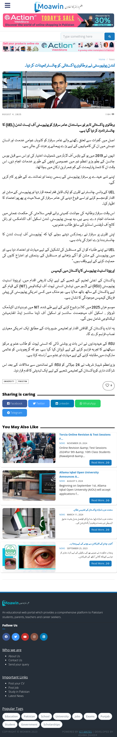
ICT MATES (85, 731)
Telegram (14, 412)
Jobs (77, 716)
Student (10, 724)
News (62, 443)
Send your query (18, 664)
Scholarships (51, 724)
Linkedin (62, 403)
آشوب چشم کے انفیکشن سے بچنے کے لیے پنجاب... (91, 544)
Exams (90, 716)
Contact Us (15, 660)
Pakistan (22, 381)
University (9, 381)
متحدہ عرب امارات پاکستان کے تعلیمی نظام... (93, 510)
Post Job (13, 687)
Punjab (105, 716)
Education (11, 716)
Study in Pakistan (18, 691)
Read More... (100, 462)
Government (29, 724)
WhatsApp (88, 403)
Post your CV (16, 683)
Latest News (16, 696)
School (45, 716)
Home (102, 59)
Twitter (39, 403)
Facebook (14, 403)
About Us (14, 656)
